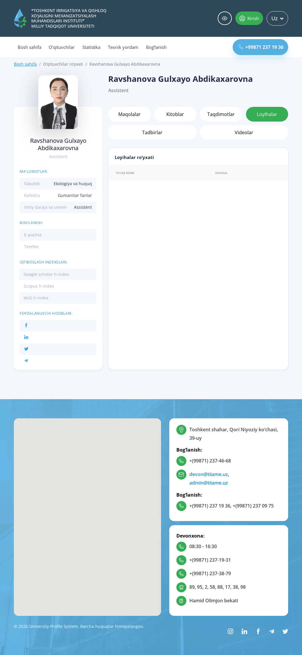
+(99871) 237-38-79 (210, 573)
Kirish (249, 18)
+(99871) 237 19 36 (209, 506)
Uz (277, 18)
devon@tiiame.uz (208, 474)
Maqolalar (129, 114)
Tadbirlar (152, 132)
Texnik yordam (123, 47)
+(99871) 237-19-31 (210, 560)
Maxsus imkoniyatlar (225, 18)
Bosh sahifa (29, 47)
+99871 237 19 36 (261, 47)
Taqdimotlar (221, 114)
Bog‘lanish (156, 47)
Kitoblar (175, 114)
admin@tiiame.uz (208, 483)
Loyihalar (267, 114)
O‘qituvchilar (61, 47)
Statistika (91, 47)
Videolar (244, 132)
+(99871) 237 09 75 (253, 506)
